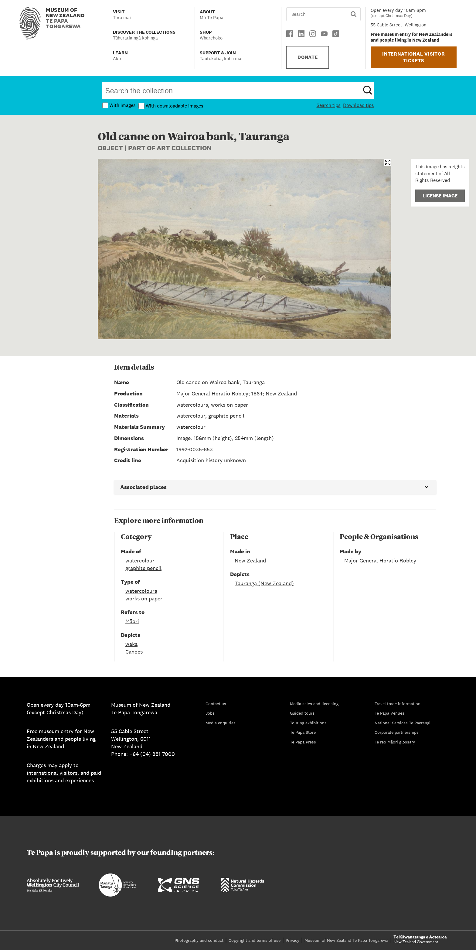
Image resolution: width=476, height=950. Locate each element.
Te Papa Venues (389, 713)
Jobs (210, 713)
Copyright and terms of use (254, 940)
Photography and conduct (199, 940)
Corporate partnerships (397, 732)
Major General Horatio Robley (380, 560)
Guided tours (302, 713)
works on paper (143, 598)
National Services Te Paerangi (402, 723)
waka (131, 644)
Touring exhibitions (308, 723)
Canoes (134, 651)
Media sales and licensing (314, 703)
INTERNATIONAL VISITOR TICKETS (413, 57)
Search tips (329, 105)
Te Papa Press (303, 742)
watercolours (141, 590)
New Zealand (250, 560)
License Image (440, 196)
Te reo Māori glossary (395, 742)
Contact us (216, 703)
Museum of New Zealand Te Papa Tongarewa (346, 940)
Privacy (292, 940)
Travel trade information (397, 703)
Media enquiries (221, 723)
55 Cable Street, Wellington (398, 25)
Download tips (358, 105)
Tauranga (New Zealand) (264, 583)
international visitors (52, 772)
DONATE (308, 57)
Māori (132, 621)
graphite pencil (143, 568)
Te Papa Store (303, 732)
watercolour (140, 560)
